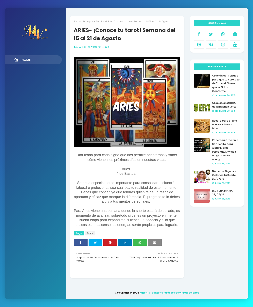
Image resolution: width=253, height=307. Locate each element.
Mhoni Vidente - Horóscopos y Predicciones (169, 293)
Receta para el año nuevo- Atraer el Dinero (224, 124)
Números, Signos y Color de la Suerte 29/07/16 (224, 175)
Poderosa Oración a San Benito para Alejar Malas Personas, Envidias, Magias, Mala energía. (225, 149)
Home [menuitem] (22, 59)
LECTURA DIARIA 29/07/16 (222, 192)
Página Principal (83, 21)
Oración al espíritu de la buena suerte (224, 105)
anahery (81, 46)
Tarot (99, 21)
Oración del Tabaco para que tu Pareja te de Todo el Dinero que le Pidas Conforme (226, 83)
